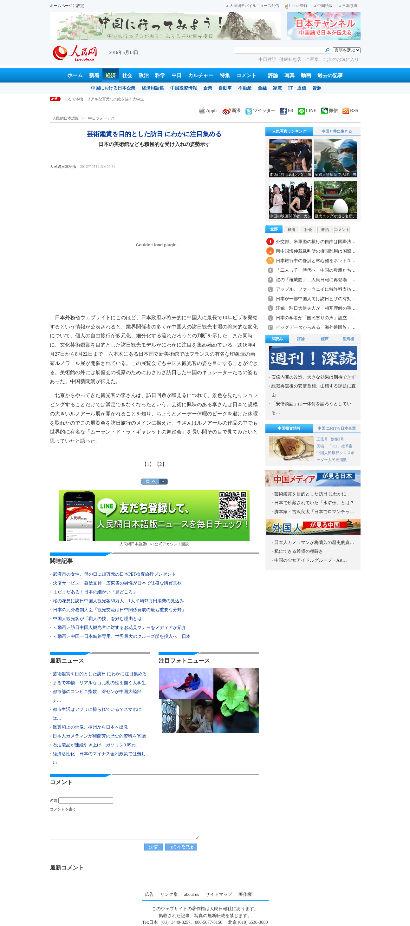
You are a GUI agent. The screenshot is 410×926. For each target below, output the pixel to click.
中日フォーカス (101, 118)
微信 (329, 110)
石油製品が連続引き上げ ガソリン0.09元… (96, 745)
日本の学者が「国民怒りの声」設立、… (316, 317)
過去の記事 (330, 75)
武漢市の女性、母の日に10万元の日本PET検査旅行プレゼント (114, 574)
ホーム (75, 75)
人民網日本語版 (65, 118)
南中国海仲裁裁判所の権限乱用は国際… (316, 251)
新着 (94, 75)
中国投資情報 (183, 88)
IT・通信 (297, 88)
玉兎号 (322, 439)
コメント (246, 75)
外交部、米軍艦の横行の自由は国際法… (316, 241)
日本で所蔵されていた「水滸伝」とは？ (314, 502)
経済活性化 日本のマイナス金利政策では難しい (99, 758)
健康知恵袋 (291, 59)
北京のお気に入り (341, 59)
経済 (111, 75)
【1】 (148, 464)
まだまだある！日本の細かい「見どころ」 (95, 592)
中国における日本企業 (113, 88)
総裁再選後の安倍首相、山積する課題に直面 (313, 390)
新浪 (231, 110)
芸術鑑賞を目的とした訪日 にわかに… (312, 494)
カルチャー (200, 75)
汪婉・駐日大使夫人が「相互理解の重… (316, 308)
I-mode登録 (296, 5)
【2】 (160, 464)
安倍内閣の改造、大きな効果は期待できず (313, 377)
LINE (307, 110)
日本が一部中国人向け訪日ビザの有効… (316, 298)
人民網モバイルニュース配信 (252, 5)
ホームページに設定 (67, 5)
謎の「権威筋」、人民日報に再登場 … (316, 279)
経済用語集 (153, 88)
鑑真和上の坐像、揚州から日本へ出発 (90, 727)
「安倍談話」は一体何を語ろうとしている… (311, 408)
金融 (262, 88)
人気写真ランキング (289, 131)
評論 (273, 75)
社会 (127, 75)
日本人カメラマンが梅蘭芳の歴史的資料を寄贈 (99, 736)
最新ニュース (67, 661)
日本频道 (348, 5)
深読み (277, 339)
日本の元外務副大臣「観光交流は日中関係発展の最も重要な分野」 (119, 609)
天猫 (320, 446)
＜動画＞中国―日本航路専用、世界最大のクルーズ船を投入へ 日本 (122, 636)
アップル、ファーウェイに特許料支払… (316, 289)
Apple (208, 110)
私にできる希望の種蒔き (298, 551)
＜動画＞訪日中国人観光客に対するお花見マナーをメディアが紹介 (119, 627)
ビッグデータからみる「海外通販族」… (316, 327)
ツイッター (260, 110)
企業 (207, 88)
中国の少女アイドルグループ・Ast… (310, 560)
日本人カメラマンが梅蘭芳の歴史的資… (314, 542)
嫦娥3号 (337, 439)
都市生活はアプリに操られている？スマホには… (97, 714)
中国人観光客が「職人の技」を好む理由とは (97, 618)
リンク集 (169, 894)
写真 (289, 75)
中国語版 (323, 5)
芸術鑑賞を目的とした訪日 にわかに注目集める (104, 99)
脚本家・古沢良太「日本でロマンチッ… (314, 511)
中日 (177, 75)
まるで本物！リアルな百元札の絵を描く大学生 (99, 682)
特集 (225, 75)
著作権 (245, 894)
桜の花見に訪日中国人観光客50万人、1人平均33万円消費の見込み (118, 601)
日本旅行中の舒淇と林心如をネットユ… (316, 260)
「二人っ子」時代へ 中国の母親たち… (316, 270)
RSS (350, 110)
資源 (316, 88)
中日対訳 (267, 59)
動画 (306, 75)
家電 (277, 88)
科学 (160, 75)
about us (191, 894)
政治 (144, 75)
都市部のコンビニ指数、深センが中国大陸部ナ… (97, 696)
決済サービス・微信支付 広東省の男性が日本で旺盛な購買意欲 (117, 583)
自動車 (225, 88)
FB (286, 110)
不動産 (244, 88)
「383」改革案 (340, 446)
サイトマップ (218, 894)
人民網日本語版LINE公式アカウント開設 (154, 518)
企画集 (313, 59)
